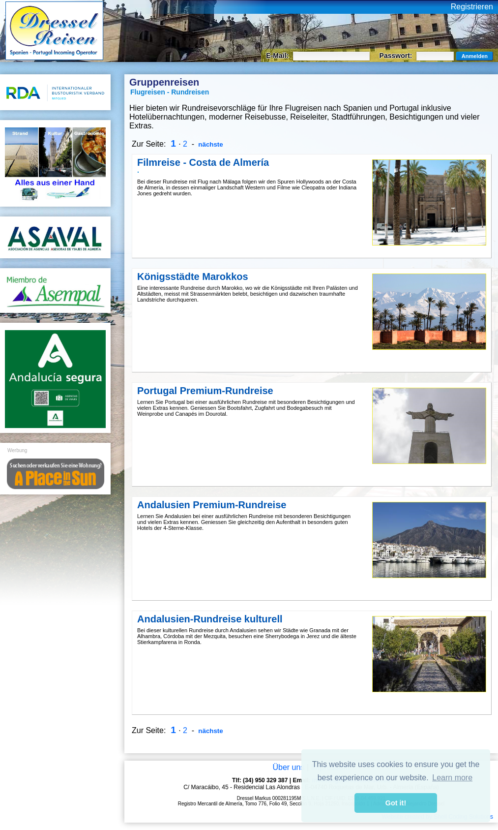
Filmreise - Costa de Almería (203, 162)
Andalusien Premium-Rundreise (211, 504)
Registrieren (472, 6)
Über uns (288, 767)
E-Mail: (278, 56)
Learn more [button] (452, 777)
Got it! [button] (395, 803)
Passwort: (397, 56)
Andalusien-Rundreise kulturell (210, 619)
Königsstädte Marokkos (192, 276)
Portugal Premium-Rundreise (205, 390)
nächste (210, 144)
